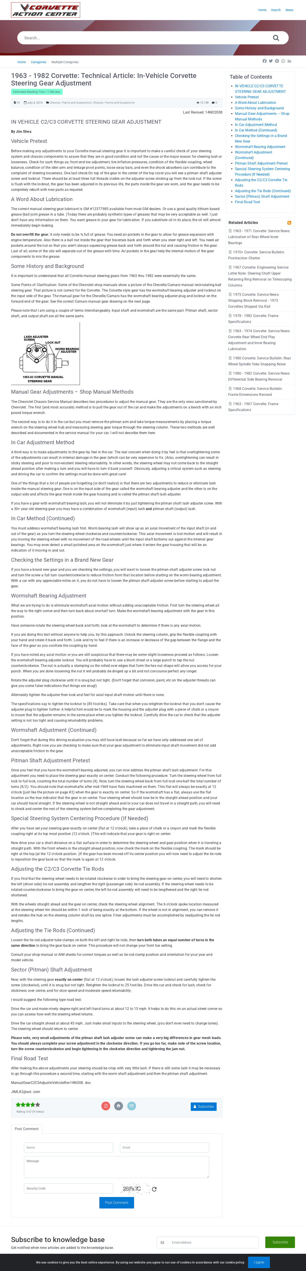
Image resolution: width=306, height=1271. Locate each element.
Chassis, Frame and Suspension (71, 102)
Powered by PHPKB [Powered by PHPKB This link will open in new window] (130, 1262)
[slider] (28, 1104)
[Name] (68, 1147)
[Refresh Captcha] (154, 1189)
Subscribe (204, 1106)
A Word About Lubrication (255, 103)
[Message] (116, 1167)
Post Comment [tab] (26, 1129)
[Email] (164, 1147)
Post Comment (116, 1203)
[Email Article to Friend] (132, 1106)
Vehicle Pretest (247, 97)
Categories (38, 62)
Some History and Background (259, 108)
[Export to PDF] (106, 1106)
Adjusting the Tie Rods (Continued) (263, 191)
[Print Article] (119, 1106)
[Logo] (45, 10)
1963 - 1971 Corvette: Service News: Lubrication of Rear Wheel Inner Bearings (259, 237)
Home (21, 62)
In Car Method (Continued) (256, 130)
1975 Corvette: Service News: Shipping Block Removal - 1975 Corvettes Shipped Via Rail (253, 300)
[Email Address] (207, 1242)
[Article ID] (14, 102)
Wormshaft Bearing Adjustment (260, 147)
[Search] (276, 37)
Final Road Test (247, 202)
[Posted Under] (47, 102)
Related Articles (243, 222)
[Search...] (153, 37)
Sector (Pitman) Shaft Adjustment (262, 196)
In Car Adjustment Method (256, 125)
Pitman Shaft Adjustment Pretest (261, 163)
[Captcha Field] (68, 1188)
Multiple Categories (65, 62)
